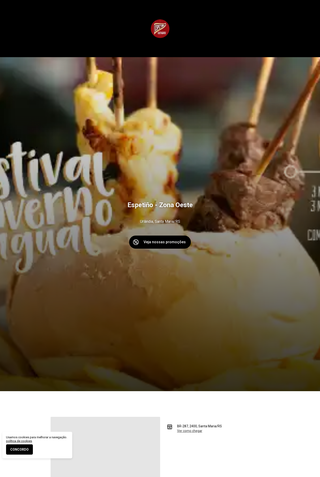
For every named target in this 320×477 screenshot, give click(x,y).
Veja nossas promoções (165, 242)
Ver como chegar (189, 431)
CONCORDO (19, 449)
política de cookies (19, 441)
